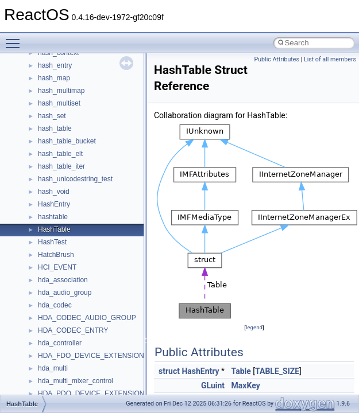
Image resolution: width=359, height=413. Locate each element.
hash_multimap (61, 91)
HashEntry (54, 204)
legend (254, 327)
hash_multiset (59, 103)
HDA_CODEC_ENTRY (73, 330)
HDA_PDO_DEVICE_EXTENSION (91, 393)
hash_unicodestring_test (75, 179)
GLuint (213, 385)
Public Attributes (276, 59)
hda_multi (53, 368)
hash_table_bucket (67, 141)
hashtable (53, 217)
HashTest (52, 242)
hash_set (52, 116)
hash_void (54, 192)
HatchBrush (56, 255)
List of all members (330, 59)
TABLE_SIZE (277, 371)
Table (241, 371)
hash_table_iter (61, 166)
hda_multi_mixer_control (75, 381)
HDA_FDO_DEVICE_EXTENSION (91, 356)
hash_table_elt (60, 154)
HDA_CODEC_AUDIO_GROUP (87, 318)
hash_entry (55, 65)
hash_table (55, 128)
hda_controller (60, 343)
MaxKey (245, 385)
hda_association (63, 280)
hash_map (54, 78)
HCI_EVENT (57, 267)
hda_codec (55, 305)
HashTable (54, 229)
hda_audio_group (64, 293)
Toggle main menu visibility (15, 38)
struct (169, 371)
